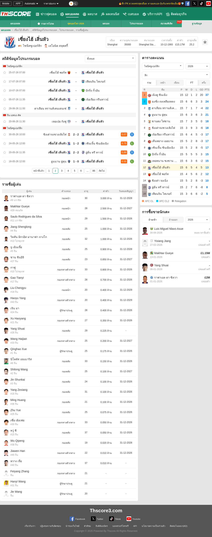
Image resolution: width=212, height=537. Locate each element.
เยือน (176, 82)
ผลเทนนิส (110, 14)
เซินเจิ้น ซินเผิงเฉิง (97, 143)
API (135, 526)
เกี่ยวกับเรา (30, 526)
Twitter (97, 518)
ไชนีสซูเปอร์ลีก (30, 46)
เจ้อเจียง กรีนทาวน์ (97, 99)
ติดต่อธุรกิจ (176, 14)
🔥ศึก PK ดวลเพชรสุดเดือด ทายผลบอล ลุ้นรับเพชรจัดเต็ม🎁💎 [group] (151, 3)
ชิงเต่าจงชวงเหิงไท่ (54, 134)
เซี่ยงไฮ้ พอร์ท (58, 72)
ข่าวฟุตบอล (46, 14)
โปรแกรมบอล (136, 23)
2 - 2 (76, 134)
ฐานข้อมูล (197, 23)
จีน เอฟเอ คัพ (14, 115)
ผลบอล (106, 23)
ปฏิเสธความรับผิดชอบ (50, 526)
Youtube (133, 518)
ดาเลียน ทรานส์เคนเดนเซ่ (50, 108)
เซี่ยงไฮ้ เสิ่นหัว (95, 72)
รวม (149, 82)
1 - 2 (76, 143)
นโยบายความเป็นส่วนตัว (153, 526)
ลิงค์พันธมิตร (102, 526)
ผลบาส (90, 14)
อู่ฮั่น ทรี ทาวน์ (94, 152)
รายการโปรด (45, 23)
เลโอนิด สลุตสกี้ (56, 46)
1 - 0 (76, 161)
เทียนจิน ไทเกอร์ (95, 81)
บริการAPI (152, 14)
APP (18, 3)
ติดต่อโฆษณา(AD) (178, 526)
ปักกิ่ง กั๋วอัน (93, 90)
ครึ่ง (204, 82)
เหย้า (162, 82)
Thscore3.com (106, 510)
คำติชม (87, 526)
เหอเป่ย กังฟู (59, 121)
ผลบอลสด (69, 14)
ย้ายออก (173, 219)
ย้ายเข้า (153, 219)
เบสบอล (131, 14)
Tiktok (115, 518)
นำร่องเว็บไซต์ (72, 526)
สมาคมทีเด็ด (166, 23)
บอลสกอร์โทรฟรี (120, 526)
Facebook (77, 518)
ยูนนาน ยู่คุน (58, 161)
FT (191, 82)
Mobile (5, 3)
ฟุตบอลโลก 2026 (75, 23)
